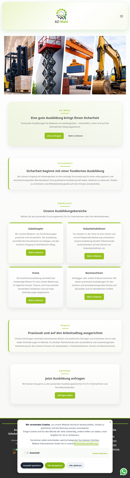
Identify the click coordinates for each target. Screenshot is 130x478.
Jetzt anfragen (54, 135)
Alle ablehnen (75, 465)
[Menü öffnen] (121, 16)
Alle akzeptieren (55, 465)
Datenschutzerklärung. (86, 443)
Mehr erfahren (75, 135)
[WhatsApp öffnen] (123, 471)
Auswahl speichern (32, 465)
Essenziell (34, 452)
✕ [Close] (110, 422)
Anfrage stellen (65, 395)
